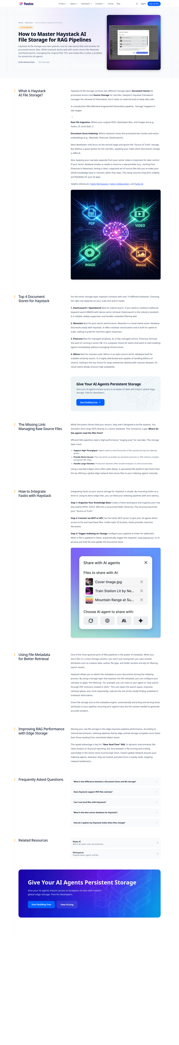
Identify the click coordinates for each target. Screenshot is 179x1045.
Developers (86, 4)
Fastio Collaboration (119, 184)
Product (63, 4)
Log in (143, 4)
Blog (118, 4)
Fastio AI (139, 184)
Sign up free (154, 4)
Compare (100, 4)
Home (20, 23)
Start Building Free (90, 402)
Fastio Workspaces (99, 184)
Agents (74, 4)
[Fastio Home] (26, 4)
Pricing (110, 4)
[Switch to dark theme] (137, 4)
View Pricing (67, 904)
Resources (29, 23)
